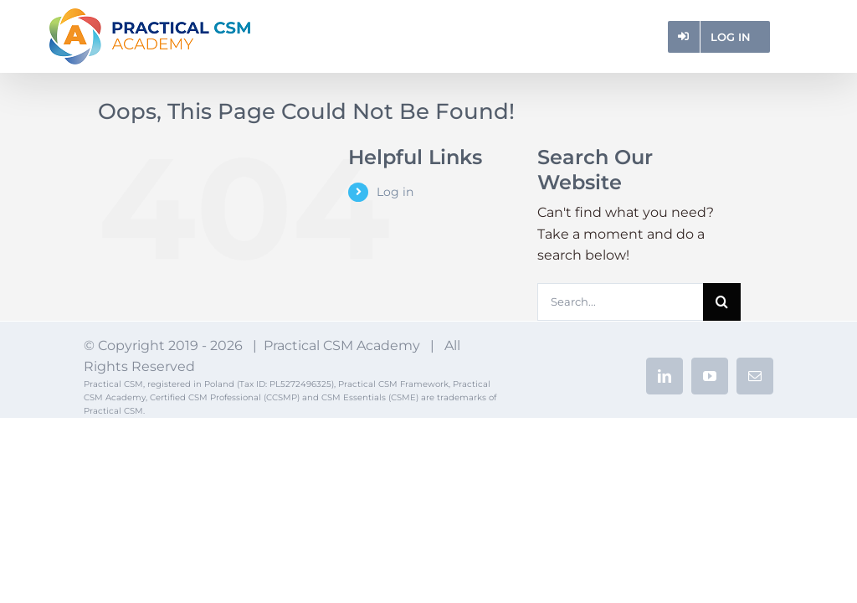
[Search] (722, 302)
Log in (395, 191)
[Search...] (620, 302)
